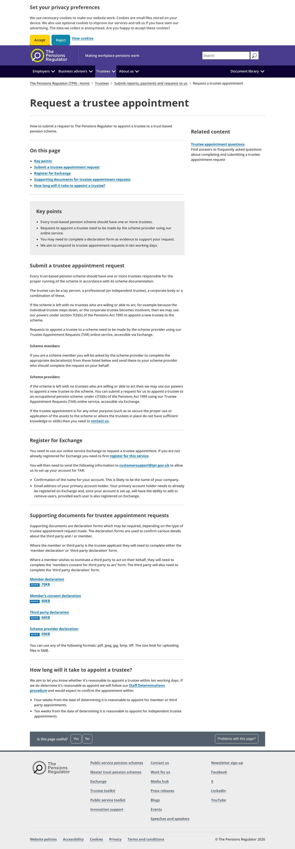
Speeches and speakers (170, 818)
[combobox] (226, 55)
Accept (39, 40)
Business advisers (72, 71)
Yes (76, 739)
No (87, 739)
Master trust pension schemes (115, 772)
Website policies (43, 839)
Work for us (160, 772)
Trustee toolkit (102, 790)
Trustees (103, 71)
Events (156, 809)
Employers (41, 71)
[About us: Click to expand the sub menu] (137, 71)
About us (126, 71)
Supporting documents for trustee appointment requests (82, 179)
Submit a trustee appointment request (67, 167)
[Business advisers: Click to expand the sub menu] (91, 71)
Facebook (219, 772)
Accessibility (73, 839)
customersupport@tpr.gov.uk (144, 465)
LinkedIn (218, 790)
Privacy (115, 839)
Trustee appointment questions (218, 144)
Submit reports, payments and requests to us (150, 83)
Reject (61, 40)
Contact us (160, 762)
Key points (43, 161)
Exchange (98, 781)
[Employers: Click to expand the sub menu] (53, 71)
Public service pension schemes (116, 762)
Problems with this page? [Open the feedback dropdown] (237, 739)
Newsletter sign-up (227, 762)
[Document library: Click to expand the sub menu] (262, 71)
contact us (100, 421)
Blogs (155, 800)
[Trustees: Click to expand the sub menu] (113, 71)
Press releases (162, 790)
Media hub (160, 781)
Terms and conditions (146, 839)
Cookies (96, 839)
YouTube (218, 800)
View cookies (82, 38)
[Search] (254, 55)
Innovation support (106, 809)
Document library (245, 71)
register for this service (129, 456)
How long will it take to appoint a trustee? (69, 185)
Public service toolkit (107, 800)
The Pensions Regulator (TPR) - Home (59, 83)
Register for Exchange (52, 173)
